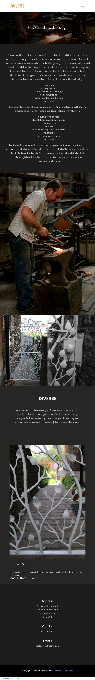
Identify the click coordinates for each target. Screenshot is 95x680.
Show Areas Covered (9, 678)
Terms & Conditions (64, 670)
